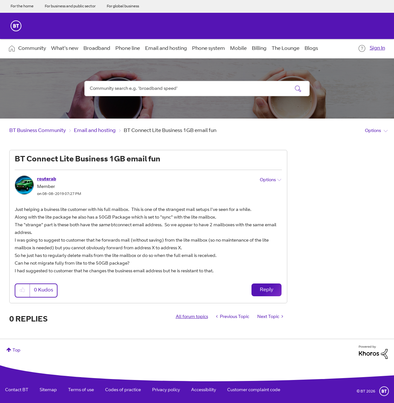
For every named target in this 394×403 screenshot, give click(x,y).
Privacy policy (166, 390)
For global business (123, 6)
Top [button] (16, 350)
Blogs (311, 48)
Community (32, 48)
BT (384, 391)
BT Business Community (37, 130)
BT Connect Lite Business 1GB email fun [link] (170, 130)
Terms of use (81, 390)
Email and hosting (166, 48)
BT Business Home (16, 25)
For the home (22, 6)
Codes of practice (123, 390)
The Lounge (285, 48)
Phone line (127, 48)
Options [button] (373, 131)
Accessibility (203, 390)
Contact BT (16, 390)
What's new (64, 48)
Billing (259, 48)
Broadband (96, 48)
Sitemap (48, 390)
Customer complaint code (253, 390)
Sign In (377, 48)
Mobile (238, 48)
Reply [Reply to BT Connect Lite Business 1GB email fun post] (266, 289)
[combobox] (197, 88)
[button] (22, 290)
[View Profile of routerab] (46, 179)
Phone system (208, 48)
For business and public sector (70, 6)
